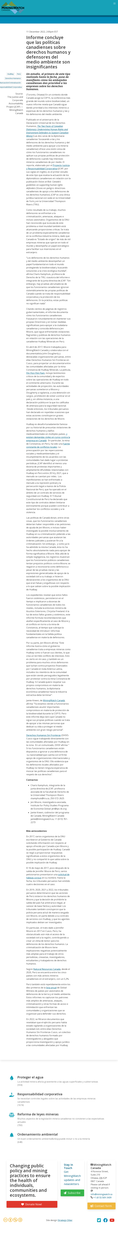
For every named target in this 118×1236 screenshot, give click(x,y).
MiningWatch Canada (101, 1166)
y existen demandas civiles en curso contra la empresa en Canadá (48, 437)
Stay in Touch (68, 1166)
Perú (19, 74)
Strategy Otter (65, 1220)
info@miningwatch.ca (101, 1194)
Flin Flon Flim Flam (35, 373)
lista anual (51, 987)
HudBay (10, 74)
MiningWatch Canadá (54, 700)
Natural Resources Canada (46, 969)
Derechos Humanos (13, 78)
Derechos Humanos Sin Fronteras (43, 735)
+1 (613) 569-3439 (102, 1197)
